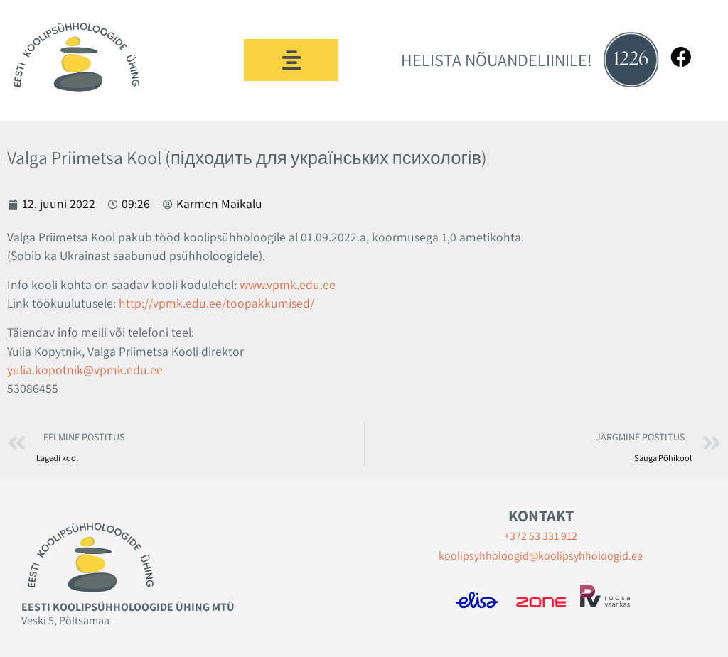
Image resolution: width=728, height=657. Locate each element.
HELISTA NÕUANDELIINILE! (496, 59)
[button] (291, 60)
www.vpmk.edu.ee (288, 284)
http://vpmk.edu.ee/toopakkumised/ (216, 303)
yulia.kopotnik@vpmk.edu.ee (85, 370)
